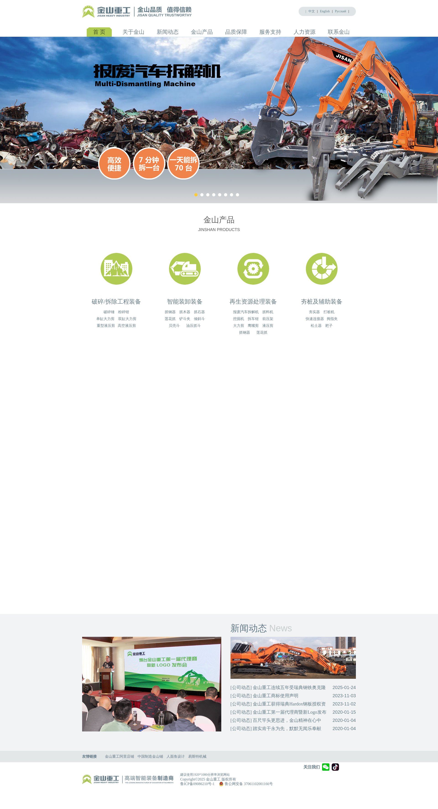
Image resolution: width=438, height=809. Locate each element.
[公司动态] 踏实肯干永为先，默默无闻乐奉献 (275, 728)
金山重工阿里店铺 (119, 756)
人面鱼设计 (176, 756)
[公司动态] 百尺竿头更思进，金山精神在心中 (275, 720)
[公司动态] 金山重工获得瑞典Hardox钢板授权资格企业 (278, 704)
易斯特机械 (197, 756)
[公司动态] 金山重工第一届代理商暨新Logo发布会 (278, 713)
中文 (311, 11)
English (325, 11)
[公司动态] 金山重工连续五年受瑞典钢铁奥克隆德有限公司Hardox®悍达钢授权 (278, 688)
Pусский (340, 11)
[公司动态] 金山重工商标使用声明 (264, 695)
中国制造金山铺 (150, 756)
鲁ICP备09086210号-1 (197, 784)
